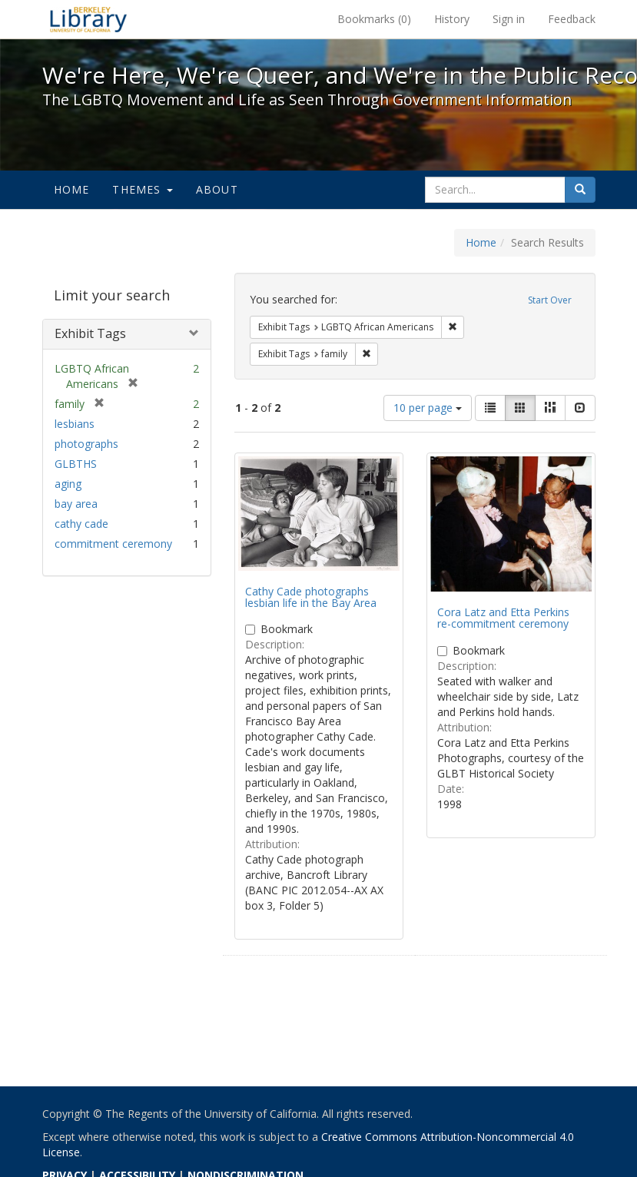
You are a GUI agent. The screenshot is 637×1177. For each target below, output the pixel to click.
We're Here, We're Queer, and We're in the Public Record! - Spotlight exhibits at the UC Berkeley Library (88, 19)
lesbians (75, 423)
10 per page (427, 407)
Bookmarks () (374, 19)
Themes (142, 189)
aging (68, 483)
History (451, 19)
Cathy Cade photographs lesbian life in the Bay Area (311, 597)
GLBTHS (76, 463)
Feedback (572, 19)
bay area (76, 503)
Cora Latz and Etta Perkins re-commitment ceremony (503, 618)
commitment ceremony (113, 543)
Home (72, 189)
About (217, 189)
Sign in (509, 19)
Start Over (550, 300)
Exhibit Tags (90, 333)
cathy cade (81, 523)
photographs (86, 443)
